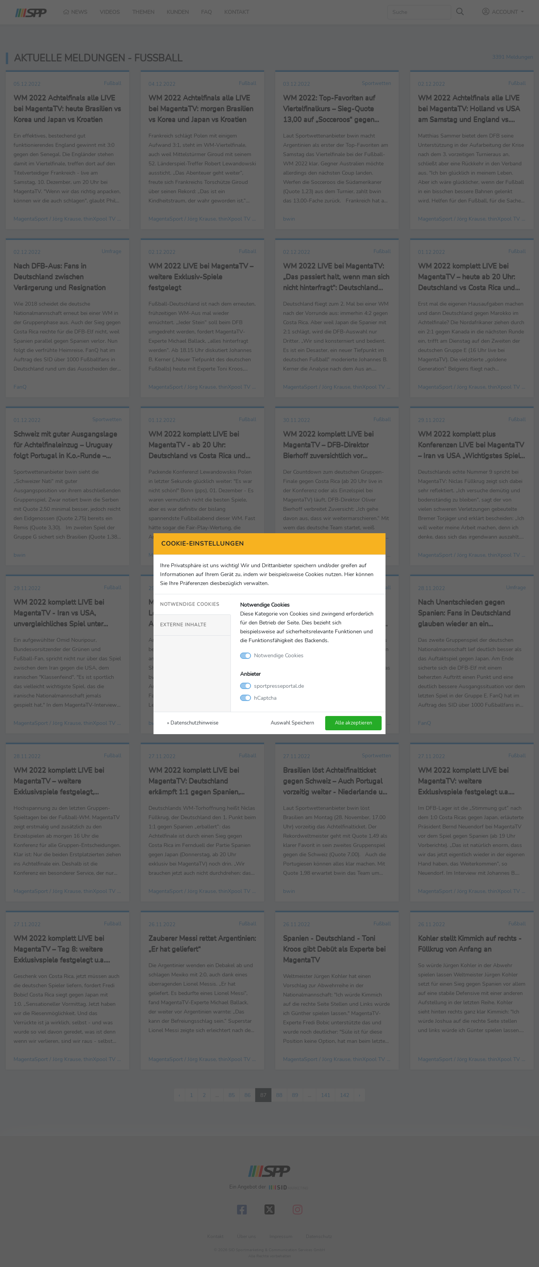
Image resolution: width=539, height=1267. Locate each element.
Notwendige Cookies (189, 604)
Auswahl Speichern (292, 722)
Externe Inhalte (183, 625)
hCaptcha (265, 698)
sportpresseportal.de (279, 686)
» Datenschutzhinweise (192, 722)
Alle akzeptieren (353, 722)
